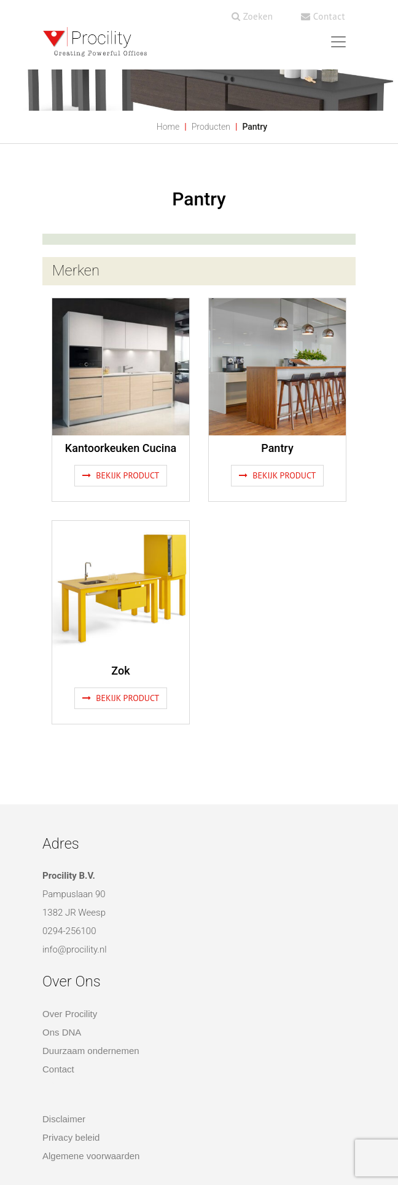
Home (168, 127)
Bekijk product (121, 475)
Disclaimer (63, 1119)
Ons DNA (61, 1032)
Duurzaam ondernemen (90, 1050)
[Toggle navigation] (338, 42)
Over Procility (69, 1014)
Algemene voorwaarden (90, 1156)
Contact (323, 16)
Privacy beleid (70, 1137)
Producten (211, 127)
